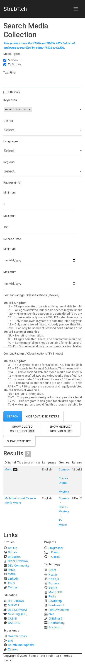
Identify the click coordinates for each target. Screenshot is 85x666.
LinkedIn (13, 578)
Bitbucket (14, 556)
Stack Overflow (18, 561)
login (58, 655)
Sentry (53, 587)
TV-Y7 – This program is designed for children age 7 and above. (42, 401)
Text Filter (9, 72)
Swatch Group (17, 636)
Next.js (53, 574)
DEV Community (18, 565)
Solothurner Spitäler (21, 645)
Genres (8, 120)
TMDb (12, 574)
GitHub (12, 548)
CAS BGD (14, 623)
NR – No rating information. (42, 335)
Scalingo (54, 627)
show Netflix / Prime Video (61, 429)
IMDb (11, 570)
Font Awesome (59, 609)
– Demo (54, 552)
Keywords (10, 100)
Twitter (12, 587)
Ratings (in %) (12, 182)
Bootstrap (55, 601)
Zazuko (13, 649)
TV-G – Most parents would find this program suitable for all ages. (42, 404)
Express (54, 583)
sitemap (7, 660)
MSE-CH (13, 605)
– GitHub (55, 556)
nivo (51, 614)
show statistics (19, 441)
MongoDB (55, 592)
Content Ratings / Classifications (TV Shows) (33, 353)
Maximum (9, 215)
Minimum (9, 192)
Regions (9, 162)
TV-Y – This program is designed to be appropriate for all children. (42, 397)
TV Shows (14, 64)
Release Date (12, 239)
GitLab (12, 552)
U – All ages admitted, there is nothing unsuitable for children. (42, 306)
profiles (68, 655)
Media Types (11, 53)
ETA (10, 640)
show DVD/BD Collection (22, 429)
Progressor (56, 548)
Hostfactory (56, 623)
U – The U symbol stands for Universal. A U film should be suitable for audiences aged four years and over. (42, 365)
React (52, 570)
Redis (52, 596)
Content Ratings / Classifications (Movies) (31, 295)
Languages (10, 141)
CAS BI (12, 618)
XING (11, 583)
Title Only (14, 92)
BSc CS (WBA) (17, 609)
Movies (13, 60)
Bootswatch (57, 605)
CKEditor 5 (55, 618)
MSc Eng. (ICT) (17, 614)
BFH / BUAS (16, 601)
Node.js (54, 579)
